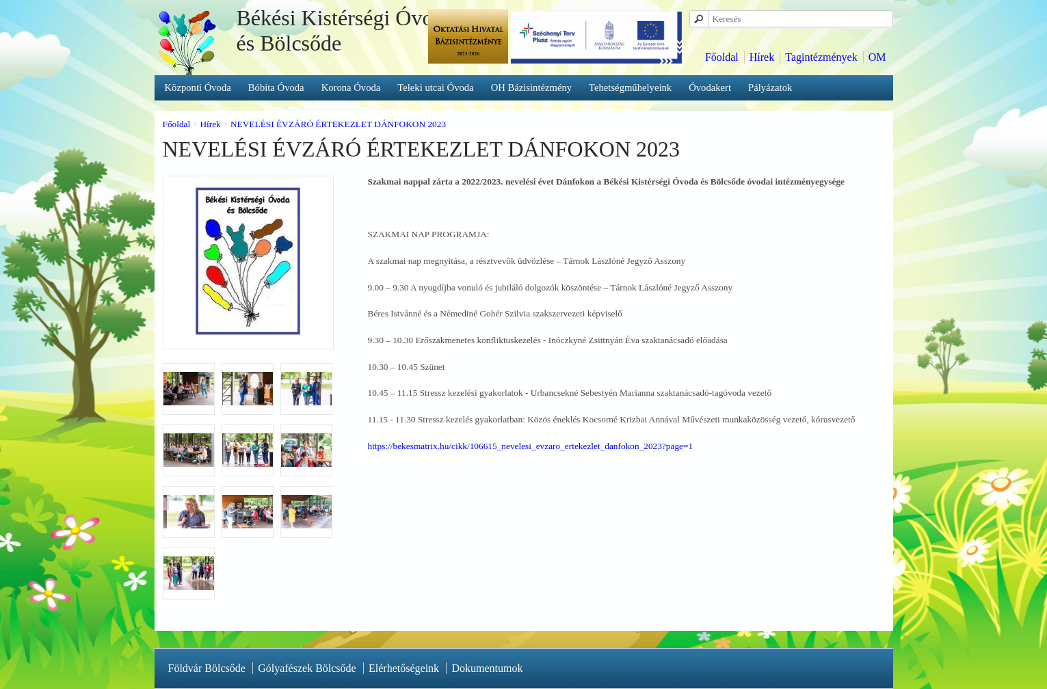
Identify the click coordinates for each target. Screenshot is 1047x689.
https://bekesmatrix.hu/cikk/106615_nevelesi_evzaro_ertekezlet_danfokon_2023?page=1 (530, 446)
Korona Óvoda (351, 87)
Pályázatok (770, 87)
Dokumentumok (486, 668)
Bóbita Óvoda (276, 87)
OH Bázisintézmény (531, 87)
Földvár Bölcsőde (207, 668)
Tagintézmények (821, 57)
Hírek (762, 57)
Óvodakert (710, 87)
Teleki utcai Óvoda (435, 87)
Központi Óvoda (198, 87)
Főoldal (722, 57)
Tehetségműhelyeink (630, 87)
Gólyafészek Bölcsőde (307, 668)
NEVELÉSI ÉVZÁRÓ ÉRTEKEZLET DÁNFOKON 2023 (338, 124)
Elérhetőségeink (404, 668)
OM (877, 57)
